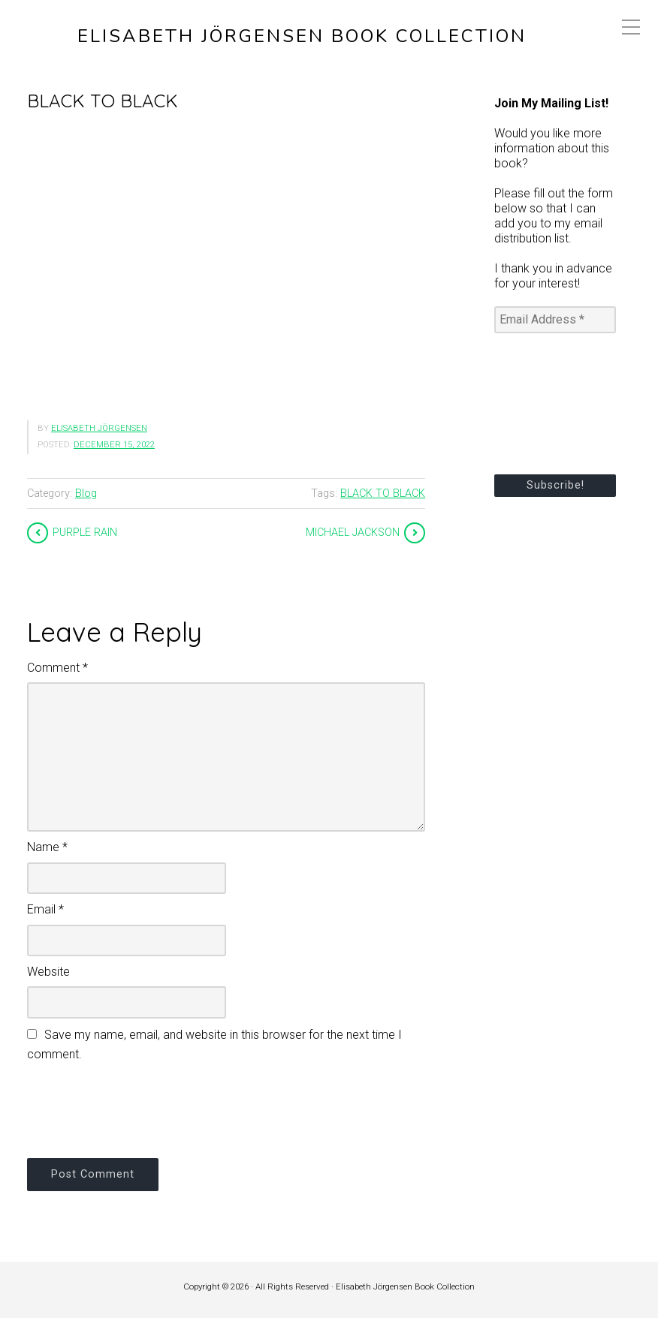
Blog (86, 493)
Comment (57, 668)
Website (48, 971)
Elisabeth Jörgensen (99, 428)
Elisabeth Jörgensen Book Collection (302, 36)
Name (47, 847)
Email (45, 909)
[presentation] (141, 1108)
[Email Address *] (555, 319)
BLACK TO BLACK (382, 493)
